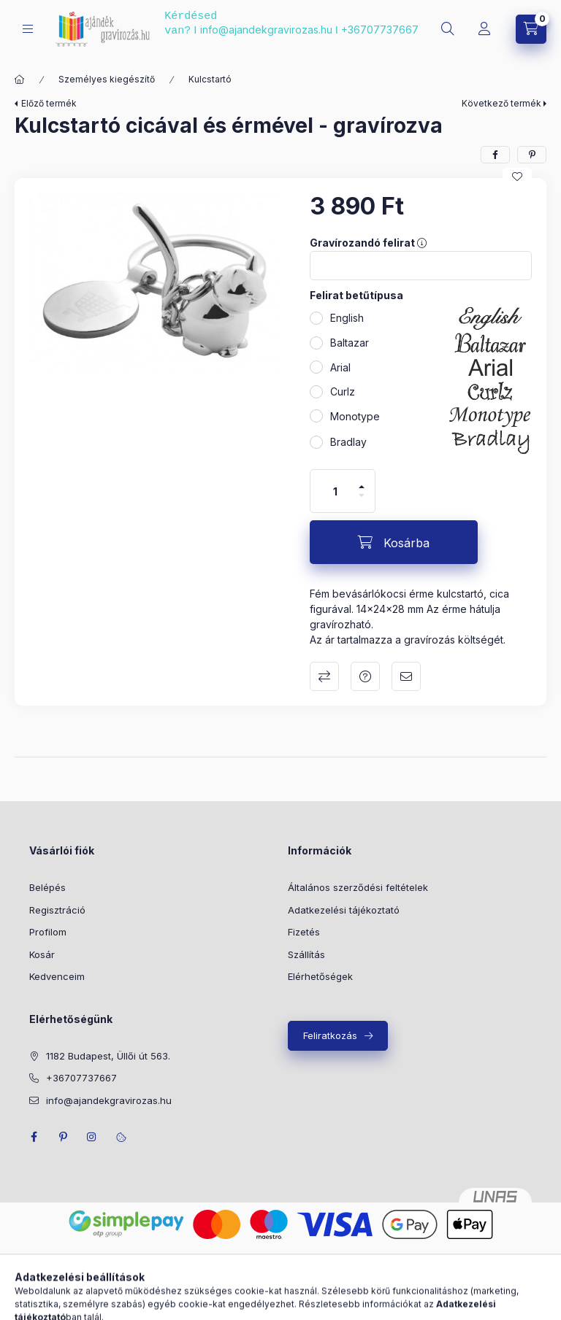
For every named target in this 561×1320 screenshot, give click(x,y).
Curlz (342, 391)
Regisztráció (57, 910)
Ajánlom (406, 676)
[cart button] (531, 29)
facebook (33, 1136)
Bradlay (348, 442)
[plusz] (361, 486)
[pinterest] (531, 154)
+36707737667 (380, 29)
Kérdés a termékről (365, 676)
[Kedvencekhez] (517, 176)
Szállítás (306, 954)
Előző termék (49, 103)
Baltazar (349, 342)
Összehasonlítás (324, 676)
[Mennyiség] (335, 491)
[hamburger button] (28, 28)
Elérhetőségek (320, 976)
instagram (92, 1136)
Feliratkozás (330, 1035)
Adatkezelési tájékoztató (344, 910)
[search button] (447, 29)
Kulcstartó (210, 79)
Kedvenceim (57, 976)
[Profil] (484, 29)
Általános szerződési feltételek (358, 887)
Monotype (355, 416)
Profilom (47, 932)
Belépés (47, 887)
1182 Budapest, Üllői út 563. (108, 1056)
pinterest (62, 1136)
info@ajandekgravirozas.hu (266, 29)
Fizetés (304, 932)
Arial (340, 367)
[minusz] (361, 495)
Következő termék (501, 103)
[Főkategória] (20, 79)
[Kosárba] (394, 542)
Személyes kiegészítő (106, 79)
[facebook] (495, 154)
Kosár (42, 954)
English (347, 318)
